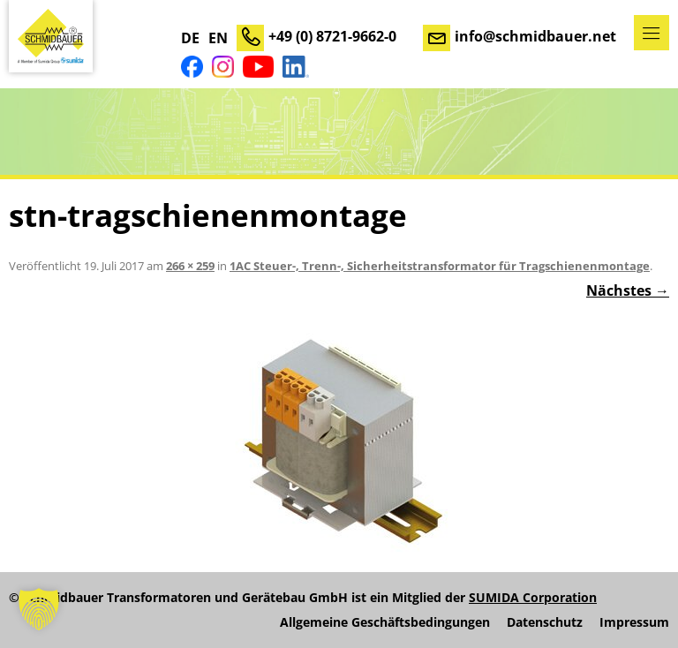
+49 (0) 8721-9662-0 (332, 36)
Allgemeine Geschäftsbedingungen (385, 622)
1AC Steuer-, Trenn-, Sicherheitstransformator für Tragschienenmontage (440, 266)
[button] (39, 609)
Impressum (634, 622)
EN (218, 38)
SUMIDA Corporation (533, 597)
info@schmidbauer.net (535, 36)
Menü (651, 32)
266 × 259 (190, 266)
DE (190, 38)
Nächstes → (627, 290)
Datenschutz (545, 622)
